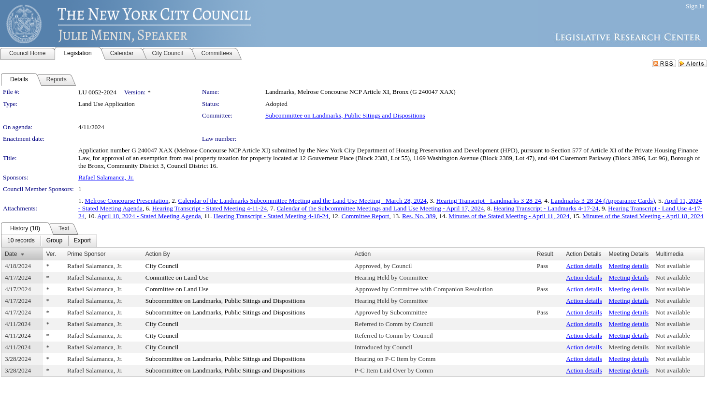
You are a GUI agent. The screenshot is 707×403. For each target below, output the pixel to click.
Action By (157, 254)
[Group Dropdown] (54, 241)
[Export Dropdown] (82, 241)
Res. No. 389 (419, 216)
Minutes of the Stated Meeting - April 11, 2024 (508, 216)
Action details (584, 265)
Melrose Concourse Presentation (126, 200)
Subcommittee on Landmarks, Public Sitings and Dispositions (345, 115)
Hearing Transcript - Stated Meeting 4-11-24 (209, 208)
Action (363, 254)
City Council (162, 265)
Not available (672, 265)
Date (11, 254)
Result (545, 254)
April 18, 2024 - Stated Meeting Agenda (149, 216)
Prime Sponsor (86, 254)
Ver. (51, 254)
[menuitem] (21, 241)
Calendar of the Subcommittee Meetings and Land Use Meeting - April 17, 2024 (380, 208)
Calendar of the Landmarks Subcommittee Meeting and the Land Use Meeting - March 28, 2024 (302, 200)
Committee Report (365, 216)
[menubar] (49, 241)
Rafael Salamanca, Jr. (106, 177)
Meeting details (629, 265)
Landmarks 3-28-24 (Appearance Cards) (603, 200)
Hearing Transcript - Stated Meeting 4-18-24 (271, 216)
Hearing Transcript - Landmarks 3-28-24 (488, 200)
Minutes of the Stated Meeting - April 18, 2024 (643, 216)
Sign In (695, 6)
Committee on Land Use (177, 277)
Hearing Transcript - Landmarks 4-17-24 (545, 208)
